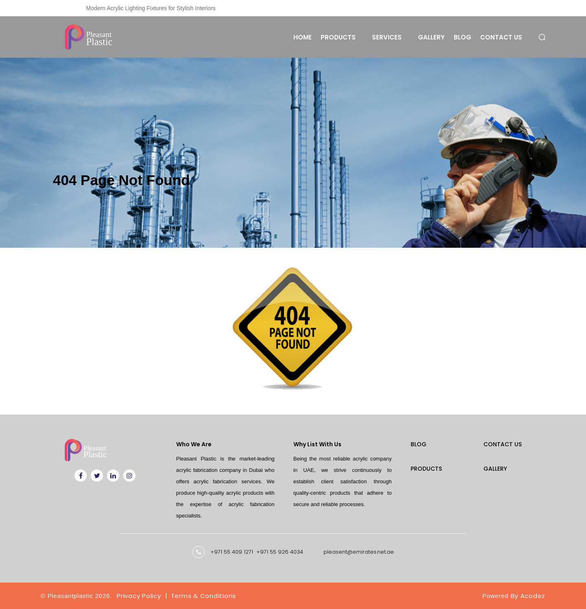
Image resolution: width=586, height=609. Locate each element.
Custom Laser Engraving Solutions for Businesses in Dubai (161, 8)
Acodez (533, 596)
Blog (462, 37)
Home (302, 37)
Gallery (431, 37)
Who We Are (194, 444)
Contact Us (501, 37)
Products (338, 37)
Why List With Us (317, 444)
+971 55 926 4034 (279, 552)
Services (387, 37)
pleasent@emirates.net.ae (359, 552)
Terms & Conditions (203, 596)
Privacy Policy (139, 596)
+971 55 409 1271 (231, 552)
